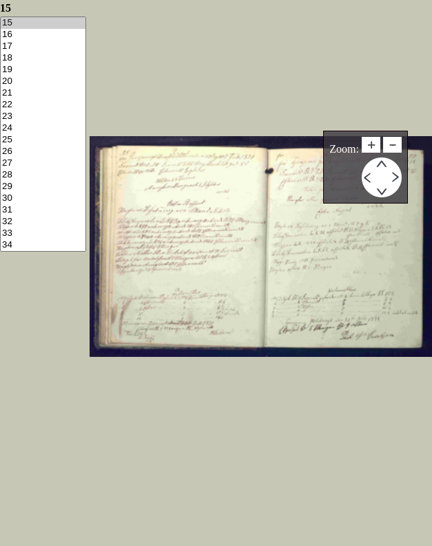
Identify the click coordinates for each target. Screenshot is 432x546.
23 (43, 116)
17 (43, 46)
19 (43, 70)
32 (43, 222)
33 (43, 233)
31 (43, 210)
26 (43, 151)
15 (43, 23)
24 (43, 128)
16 (43, 35)
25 (43, 140)
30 (43, 198)
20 (43, 81)
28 (43, 175)
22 (43, 105)
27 (43, 163)
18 (43, 58)
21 (43, 93)
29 (43, 187)
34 (43, 245)
